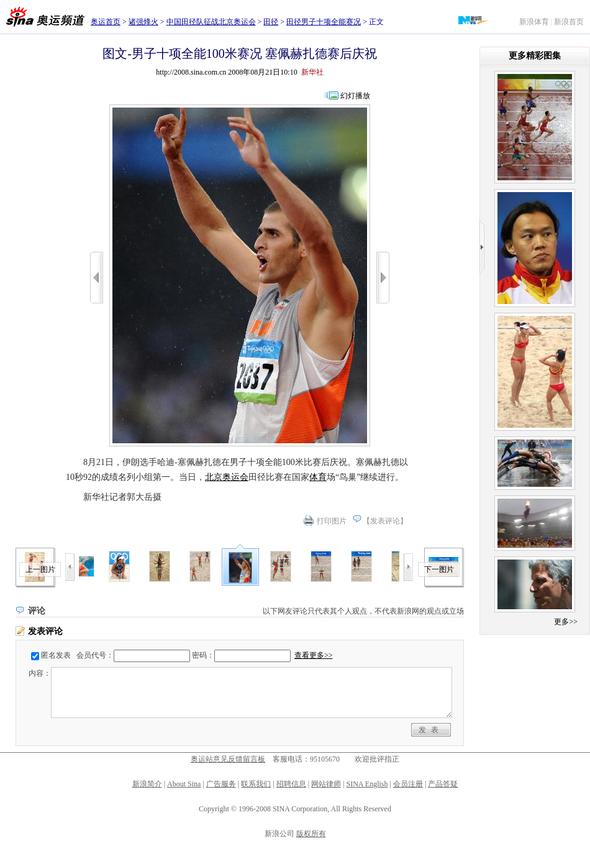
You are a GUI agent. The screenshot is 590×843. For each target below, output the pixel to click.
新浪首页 (569, 21)
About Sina (184, 784)
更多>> (566, 621)
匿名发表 (56, 655)
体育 (318, 477)
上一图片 (40, 569)
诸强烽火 (143, 21)
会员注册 (408, 784)
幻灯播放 (355, 95)
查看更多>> (313, 655)
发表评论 (385, 521)
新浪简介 (147, 784)
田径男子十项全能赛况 (323, 21)
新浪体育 (534, 21)
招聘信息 (291, 784)
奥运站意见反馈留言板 (228, 759)
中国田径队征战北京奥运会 (211, 21)
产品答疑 (443, 784)
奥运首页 (105, 21)
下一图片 (439, 569)
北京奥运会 (226, 477)
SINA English (367, 784)
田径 (270, 21)
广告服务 (221, 784)
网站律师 (326, 784)
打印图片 (332, 521)
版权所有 (311, 833)
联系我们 (256, 784)
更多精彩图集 (535, 55)
